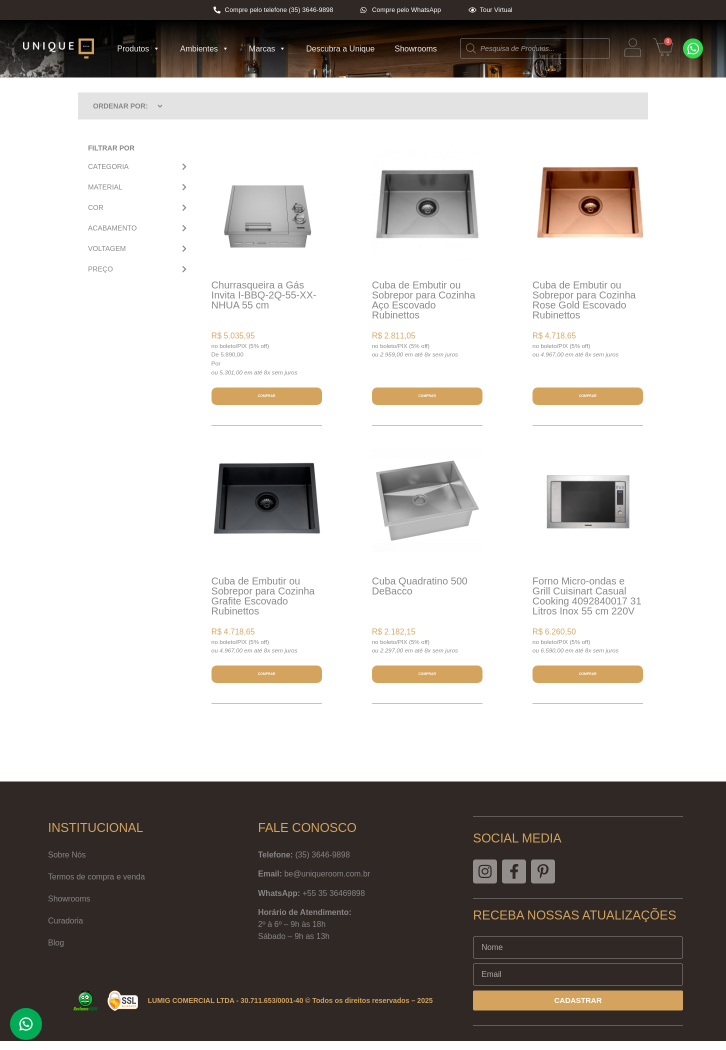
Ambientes (204, 48)
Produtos (138, 48)
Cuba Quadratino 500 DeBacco (420, 590)
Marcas (267, 48)
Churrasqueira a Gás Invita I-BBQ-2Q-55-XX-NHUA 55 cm (264, 295)
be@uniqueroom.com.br (327, 883)
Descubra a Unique (340, 48)
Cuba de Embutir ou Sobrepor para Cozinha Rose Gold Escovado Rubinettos (584, 300)
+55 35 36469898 (333, 902)
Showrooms (415, 48)
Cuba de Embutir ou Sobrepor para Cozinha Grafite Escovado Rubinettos (263, 600)
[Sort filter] (123, 106)
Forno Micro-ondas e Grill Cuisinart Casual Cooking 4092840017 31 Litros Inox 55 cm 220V (587, 600)
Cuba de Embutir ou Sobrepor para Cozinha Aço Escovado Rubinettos (424, 300)
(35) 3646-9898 (322, 864)
